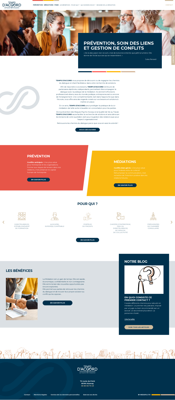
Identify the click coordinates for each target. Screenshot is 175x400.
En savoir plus (38, 180)
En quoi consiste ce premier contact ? (138, 298)
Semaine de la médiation (105, 5)
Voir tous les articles (138, 327)
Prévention (38, 5)
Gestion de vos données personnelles (69, 395)
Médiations (48, 5)
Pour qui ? (75, 5)
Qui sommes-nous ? (88, 5)
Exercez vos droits (97, 395)
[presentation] (3, 222)
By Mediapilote (143, 395)
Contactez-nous (173, 54)
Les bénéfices (65, 5)
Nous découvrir (87, 130)
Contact (169, 5)
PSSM (56, 5)
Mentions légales (42, 395)
